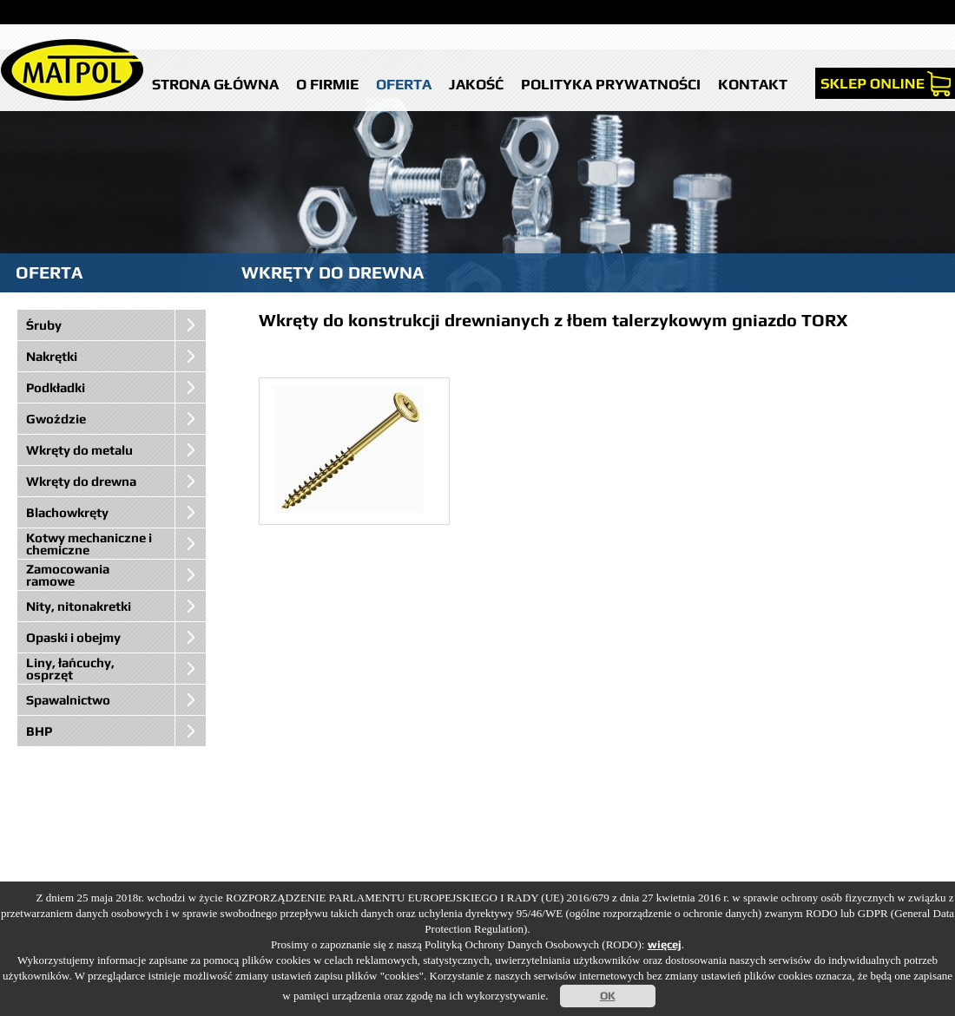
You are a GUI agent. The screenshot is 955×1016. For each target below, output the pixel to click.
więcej (665, 944)
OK (608, 995)
